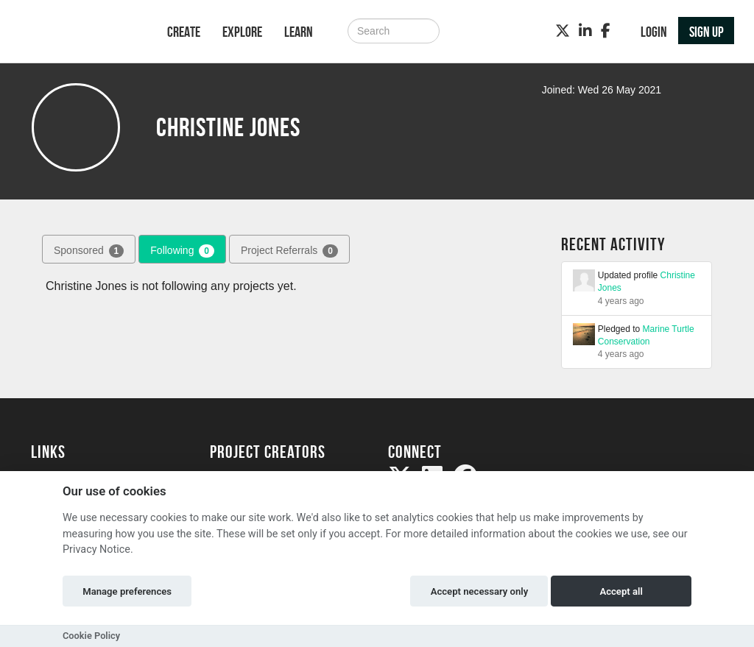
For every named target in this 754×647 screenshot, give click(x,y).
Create (183, 32)
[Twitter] (562, 31)
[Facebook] (605, 31)
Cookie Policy (91, 635)
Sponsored (89, 251)
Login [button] (654, 32)
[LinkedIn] (585, 31)
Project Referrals (289, 251)
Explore (242, 32)
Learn (298, 32)
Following (182, 251)
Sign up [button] (706, 32)
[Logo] (80, 33)
